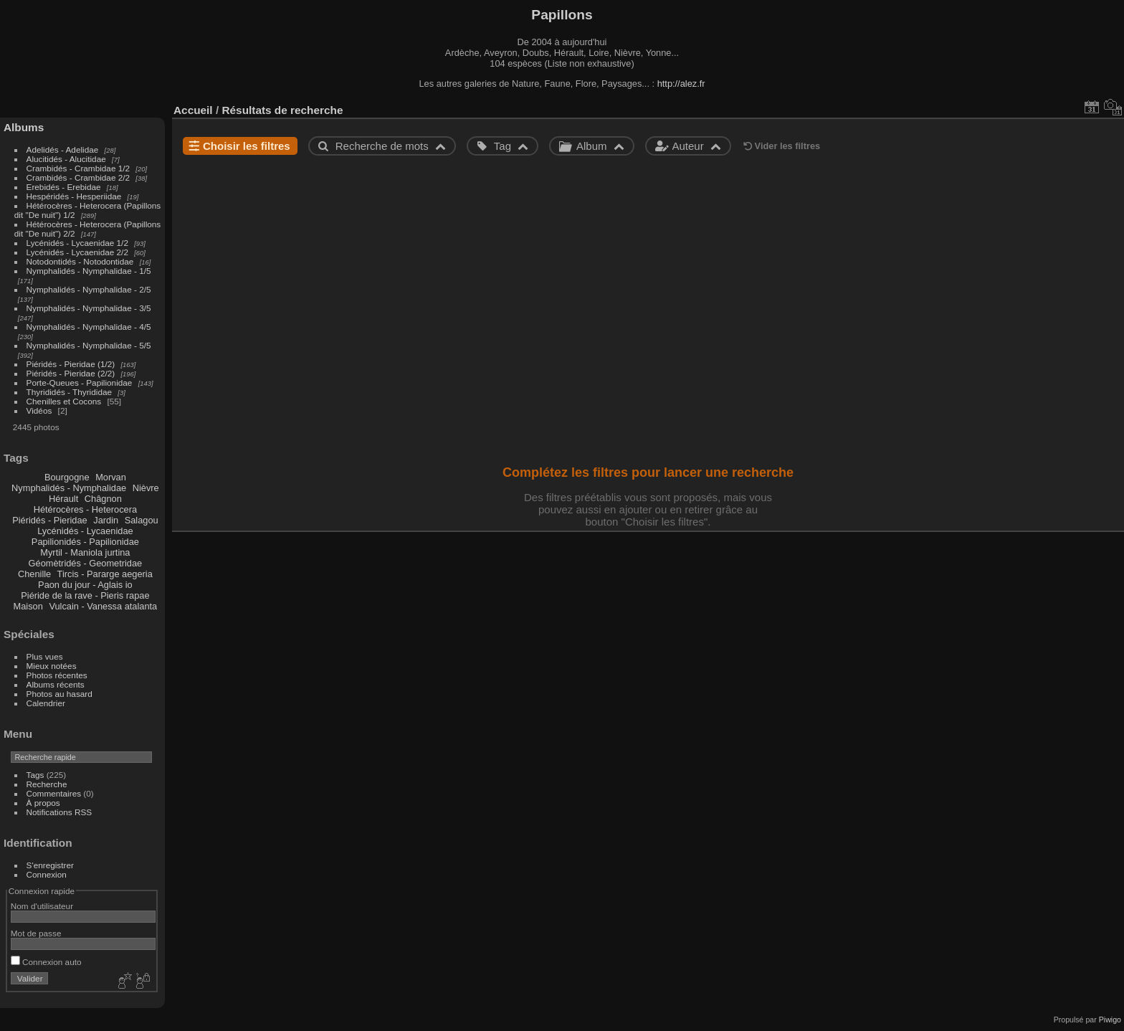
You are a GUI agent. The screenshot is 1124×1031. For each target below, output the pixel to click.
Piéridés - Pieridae (49, 520)
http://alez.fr (681, 83)
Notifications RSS (59, 812)
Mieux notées (52, 665)
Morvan (110, 477)
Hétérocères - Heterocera (85, 509)
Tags (35, 774)
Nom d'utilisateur (42, 906)
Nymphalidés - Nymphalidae (68, 488)
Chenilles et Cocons (64, 401)
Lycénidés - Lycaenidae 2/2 (77, 252)
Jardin (105, 520)
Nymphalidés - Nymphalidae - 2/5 (89, 289)
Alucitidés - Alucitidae (66, 158)
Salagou (141, 520)
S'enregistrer (50, 865)
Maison (28, 606)
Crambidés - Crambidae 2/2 (78, 177)
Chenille (34, 574)
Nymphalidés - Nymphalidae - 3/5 (89, 308)
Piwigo (1110, 1019)
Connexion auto (46, 961)
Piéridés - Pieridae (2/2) (71, 373)
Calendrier (46, 703)
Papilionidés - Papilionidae (85, 541)
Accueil (193, 110)
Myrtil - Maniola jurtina (85, 552)
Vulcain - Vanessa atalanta (103, 606)
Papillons (561, 14)
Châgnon (103, 498)
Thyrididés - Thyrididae (69, 391)
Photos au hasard (59, 693)
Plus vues (45, 656)
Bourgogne (67, 477)
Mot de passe (36, 933)
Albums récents (56, 684)
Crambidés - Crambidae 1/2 (78, 168)
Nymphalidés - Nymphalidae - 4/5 (89, 326)
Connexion (47, 874)
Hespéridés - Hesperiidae (74, 196)
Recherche (47, 784)
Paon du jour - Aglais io (85, 584)
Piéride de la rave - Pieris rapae (85, 595)
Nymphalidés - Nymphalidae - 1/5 (89, 270)
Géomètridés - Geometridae (86, 563)
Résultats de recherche (282, 110)
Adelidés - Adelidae (63, 149)
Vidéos (39, 410)
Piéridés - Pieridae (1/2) (71, 364)
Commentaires (54, 793)
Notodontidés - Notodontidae (80, 261)
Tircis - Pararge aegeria (105, 574)
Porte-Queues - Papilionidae (80, 382)
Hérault (63, 498)
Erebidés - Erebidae (64, 186)
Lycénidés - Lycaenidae (85, 531)
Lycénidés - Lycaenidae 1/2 (77, 242)
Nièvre (146, 488)
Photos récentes (57, 675)
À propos (43, 802)
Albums (24, 127)
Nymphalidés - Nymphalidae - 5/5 (89, 345)
